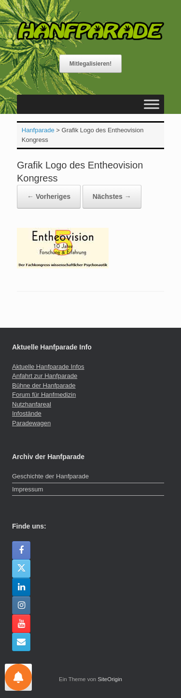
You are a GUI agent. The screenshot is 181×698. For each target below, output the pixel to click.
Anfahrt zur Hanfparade (44, 375)
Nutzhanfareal (31, 404)
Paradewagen (31, 423)
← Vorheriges (48, 196)
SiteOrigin (109, 679)
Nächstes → (112, 196)
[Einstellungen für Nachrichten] (18, 677)
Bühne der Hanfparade (44, 385)
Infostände (27, 413)
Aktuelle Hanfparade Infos (48, 366)
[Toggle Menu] (151, 104)
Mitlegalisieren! (90, 63)
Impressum (27, 489)
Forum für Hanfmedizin (44, 394)
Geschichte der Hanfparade (50, 476)
